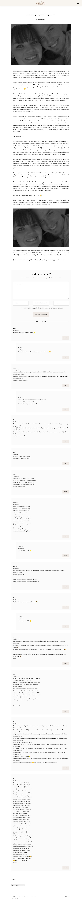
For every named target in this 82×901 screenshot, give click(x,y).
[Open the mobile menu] (78, 3)
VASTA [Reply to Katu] (65, 338)
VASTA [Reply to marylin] (65, 536)
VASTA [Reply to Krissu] (65, 607)
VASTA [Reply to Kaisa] (65, 441)
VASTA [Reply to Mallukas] (65, 357)
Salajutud (21, 896)
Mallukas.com (15, 896)
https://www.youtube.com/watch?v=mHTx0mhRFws (26, 581)
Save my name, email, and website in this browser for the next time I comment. (43, 308)
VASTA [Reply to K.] (65, 768)
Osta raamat (26, 896)
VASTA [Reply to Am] (65, 492)
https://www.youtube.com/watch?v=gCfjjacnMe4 (25, 579)
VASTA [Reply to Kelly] (65, 463)
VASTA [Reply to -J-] (65, 409)
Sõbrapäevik (33, 896)
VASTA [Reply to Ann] (65, 385)
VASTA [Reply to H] (65, 868)
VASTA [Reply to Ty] (65, 663)
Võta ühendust (15, 898)
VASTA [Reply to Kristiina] (65, 587)
